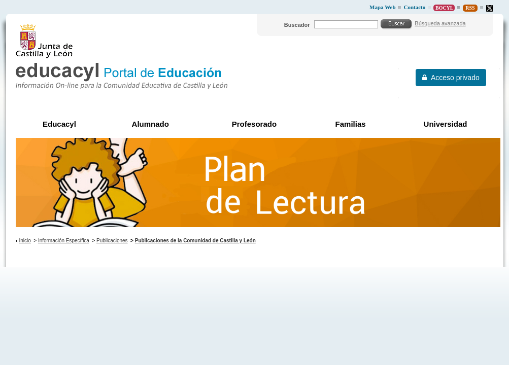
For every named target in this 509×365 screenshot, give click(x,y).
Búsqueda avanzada (440, 23)
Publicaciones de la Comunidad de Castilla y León (195, 240)
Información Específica (63, 240)
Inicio (24, 240)
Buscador (297, 25)
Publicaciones (112, 240)
